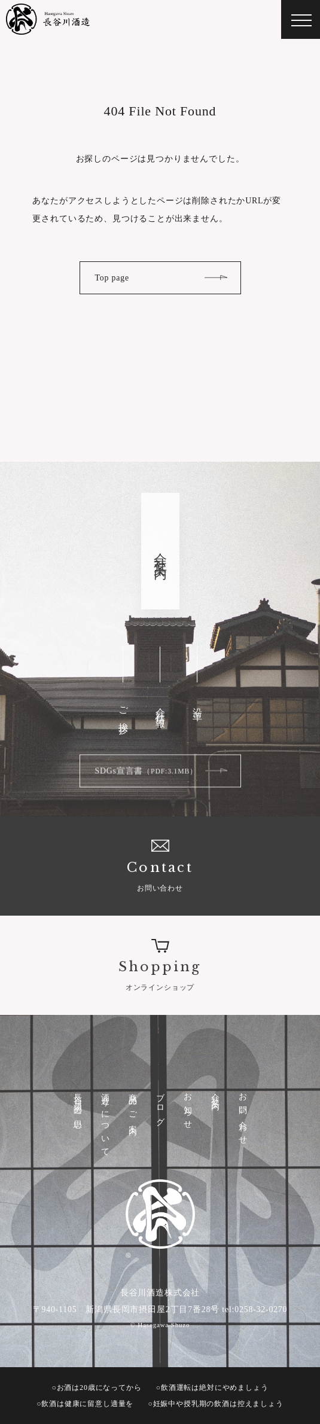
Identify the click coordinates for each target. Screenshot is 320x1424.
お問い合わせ (160, 864)
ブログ (160, 1105)
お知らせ (188, 1107)
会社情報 (161, 706)
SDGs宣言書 (146, 775)
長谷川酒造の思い (78, 1108)
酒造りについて (105, 1121)
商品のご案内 (133, 1105)
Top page (112, 277)
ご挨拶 (123, 710)
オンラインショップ (160, 964)
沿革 (198, 703)
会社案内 (215, 1093)
